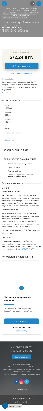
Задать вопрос (21, 321)
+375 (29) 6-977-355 (29, 249)
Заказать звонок (21, 357)
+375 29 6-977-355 (22, 327)
